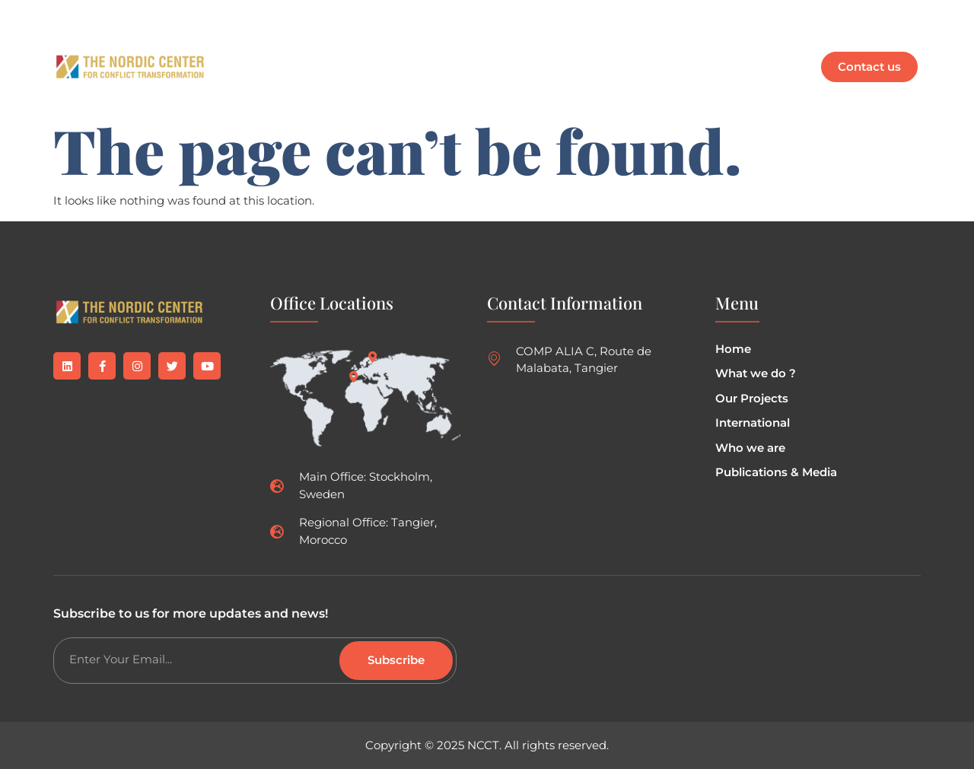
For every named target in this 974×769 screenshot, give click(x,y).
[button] (454, 49)
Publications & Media (698, 49)
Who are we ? (563, 49)
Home (260, 49)
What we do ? (344, 49)
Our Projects (454, 49)
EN (257, 84)
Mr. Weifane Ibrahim (358, 84)
